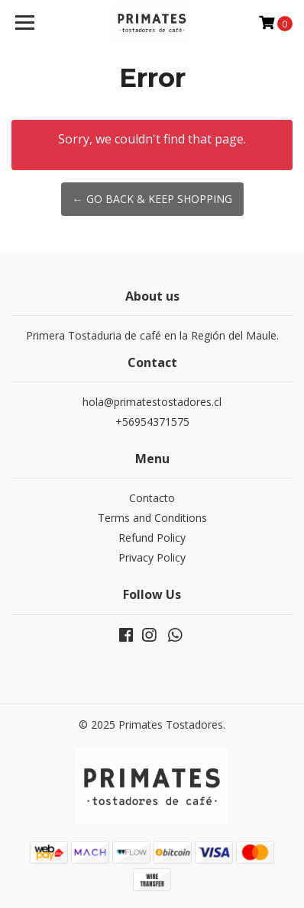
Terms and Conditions (152, 517)
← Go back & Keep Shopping (152, 199)
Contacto (152, 498)
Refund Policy (152, 537)
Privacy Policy (152, 557)
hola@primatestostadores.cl (152, 401)
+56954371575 (152, 421)
